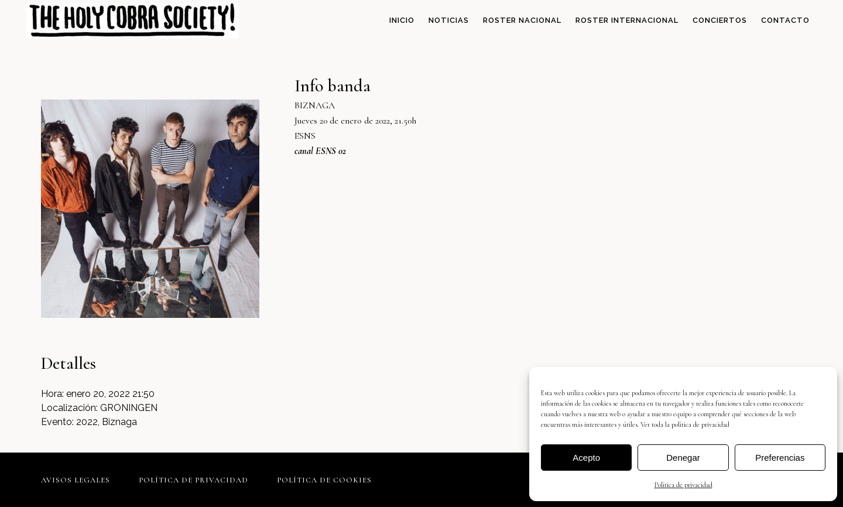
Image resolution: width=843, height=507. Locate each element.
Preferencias (779, 458)
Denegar (683, 458)
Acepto (586, 458)
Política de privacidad (683, 485)
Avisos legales (75, 480)
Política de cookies (324, 480)
